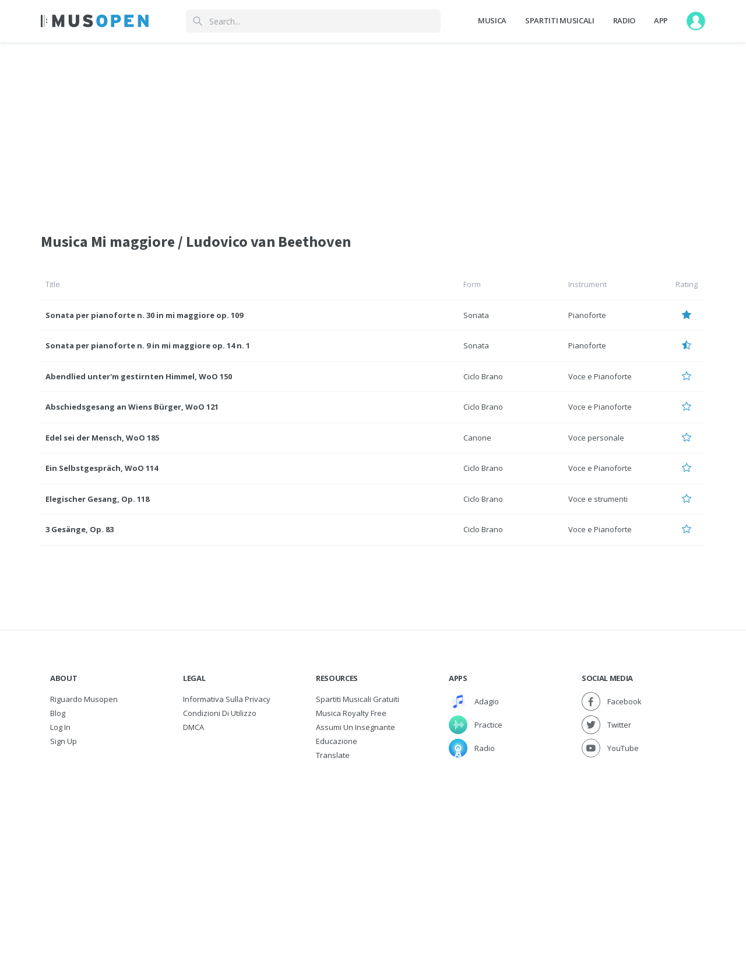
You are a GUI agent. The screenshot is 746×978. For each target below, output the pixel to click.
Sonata (476, 315)
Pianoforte (587, 315)
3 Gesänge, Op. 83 (79, 529)
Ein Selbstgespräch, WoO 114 (101, 468)
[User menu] (696, 21)
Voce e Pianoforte (600, 376)
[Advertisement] (373, 849)
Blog (57, 713)
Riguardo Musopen (84, 699)
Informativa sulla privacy (226, 699)
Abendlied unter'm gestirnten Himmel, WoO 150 (138, 376)
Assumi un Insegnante (355, 727)
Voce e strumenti (598, 499)
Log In (60, 727)
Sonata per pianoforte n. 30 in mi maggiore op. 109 (144, 315)
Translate (333, 755)
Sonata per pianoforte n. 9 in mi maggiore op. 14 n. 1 (147, 345)
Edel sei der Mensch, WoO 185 (102, 437)
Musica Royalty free (351, 713)
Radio (624, 20)
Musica (492, 20)
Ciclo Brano (483, 376)
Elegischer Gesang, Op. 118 (97, 499)
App (661, 20)
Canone (477, 437)
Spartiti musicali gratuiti (357, 699)
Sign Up (63, 741)
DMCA (193, 727)
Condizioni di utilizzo (219, 713)
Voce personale (596, 437)
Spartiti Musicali (559, 20)
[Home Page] (95, 21)
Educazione (336, 741)
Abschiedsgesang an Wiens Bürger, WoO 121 (132, 406)
